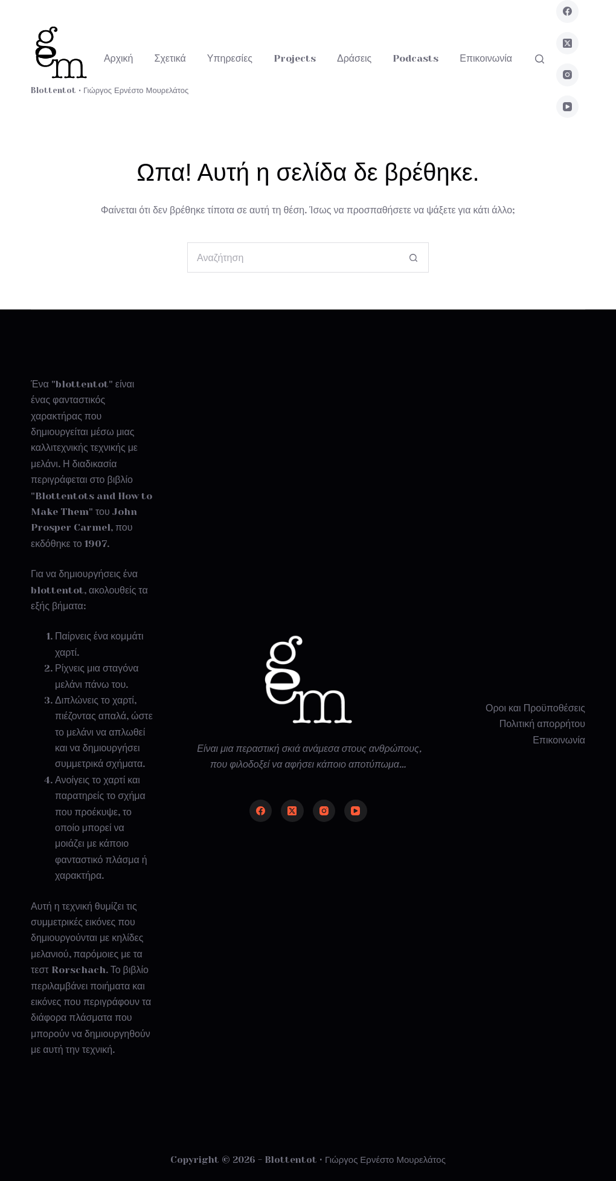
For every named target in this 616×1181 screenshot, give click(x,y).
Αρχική (118, 58)
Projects (295, 58)
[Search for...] (293, 257)
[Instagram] (567, 74)
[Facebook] (567, 11)
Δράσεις (354, 58)
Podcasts (415, 58)
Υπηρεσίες (229, 58)
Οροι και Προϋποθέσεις (535, 708)
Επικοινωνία (486, 58)
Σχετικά (170, 58)
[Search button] (414, 257)
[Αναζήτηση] (539, 58)
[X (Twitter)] (567, 43)
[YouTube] (567, 106)
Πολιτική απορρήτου (542, 724)
